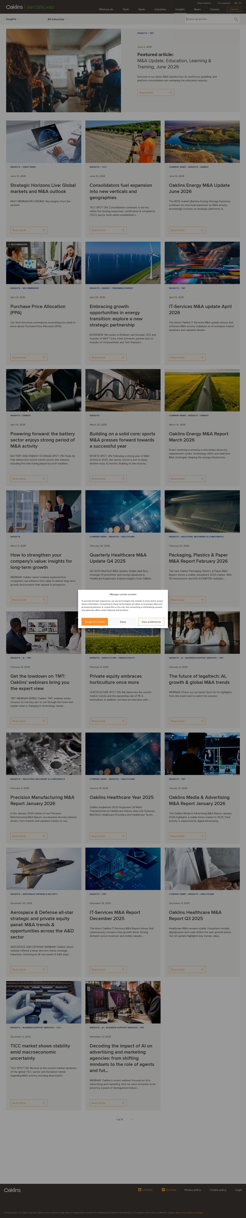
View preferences (151, 621)
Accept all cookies (95, 621)
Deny (123, 621)
